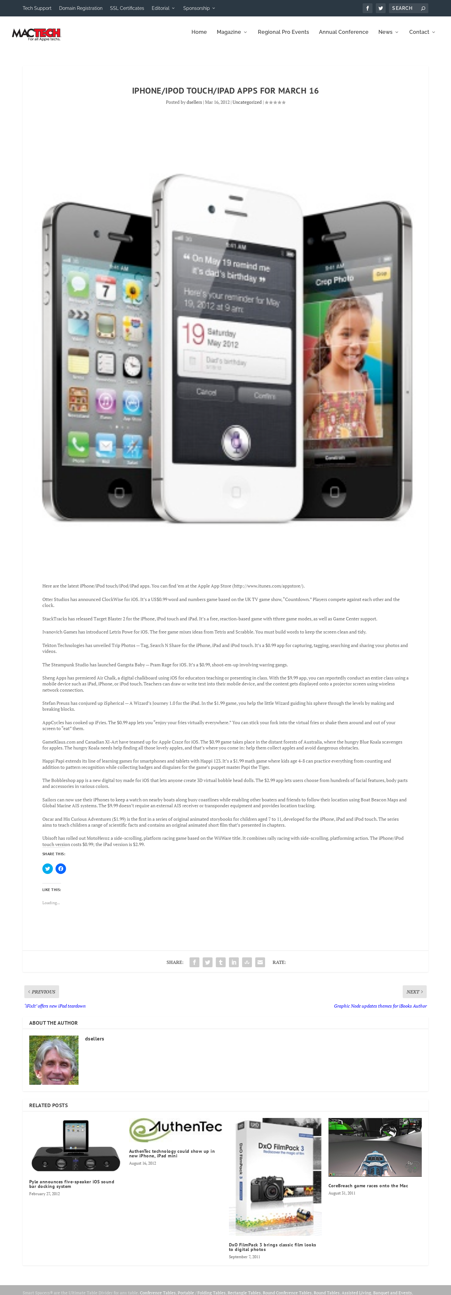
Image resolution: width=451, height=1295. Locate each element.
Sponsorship (196, 8)
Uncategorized (247, 106)
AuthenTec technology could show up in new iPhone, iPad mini (172, 1158)
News (385, 37)
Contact (419, 37)
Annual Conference (344, 37)
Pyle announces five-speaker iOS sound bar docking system (72, 1188)
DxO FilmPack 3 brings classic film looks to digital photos (272, 1251)
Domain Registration (80, 8)
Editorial (160, 8)
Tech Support (37, 8)
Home (199, 37)
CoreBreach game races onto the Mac (368, 1190)
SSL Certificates (127, 8)
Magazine (229, 37)
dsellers (194, 106)
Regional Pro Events (283, 37)
